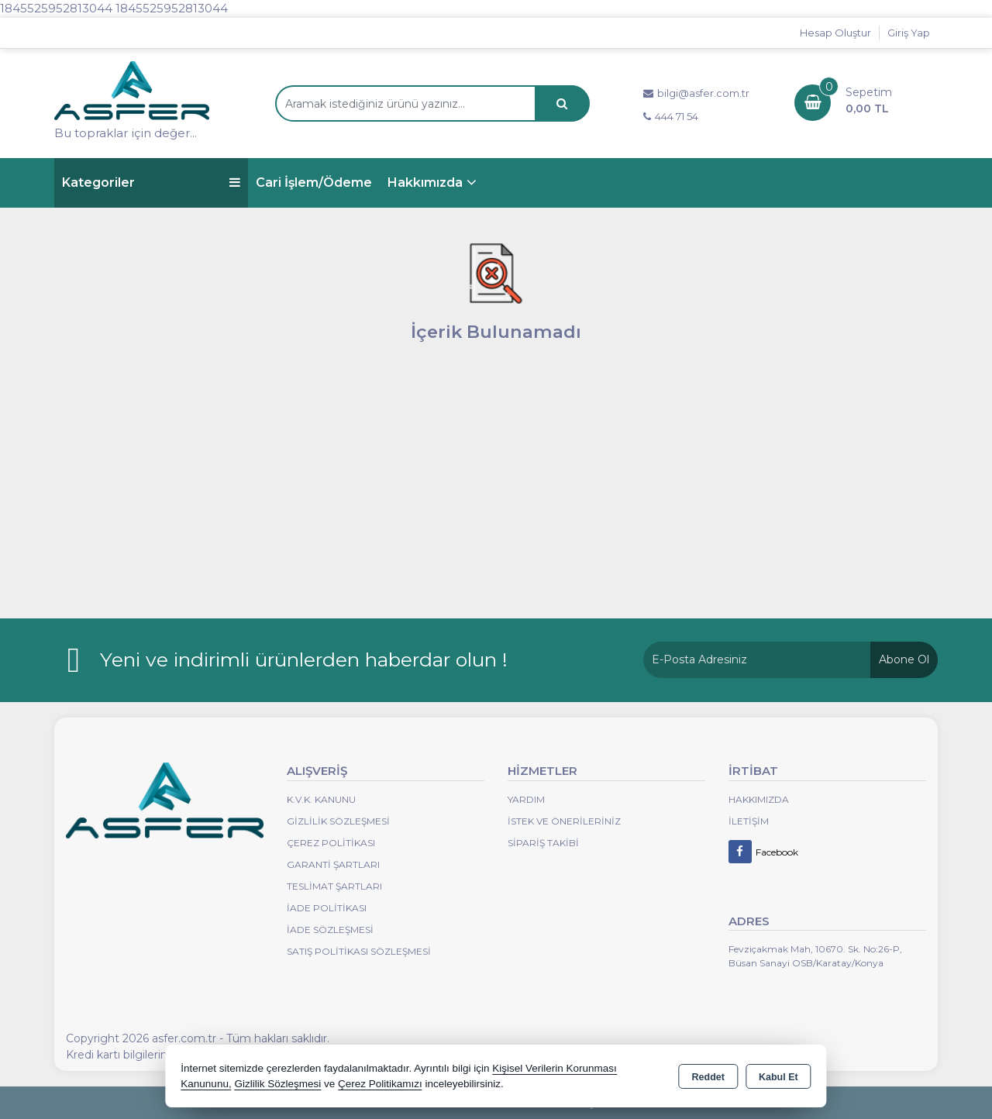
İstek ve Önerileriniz (564, 821)
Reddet (708, 1077)
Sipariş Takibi (543, 843)
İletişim (748, 821)
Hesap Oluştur (835, 32)
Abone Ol (904, 659)
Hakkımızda (425, 182)
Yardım (526, 799)
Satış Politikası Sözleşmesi (359, 951)
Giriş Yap (908, 32)
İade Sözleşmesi (330, 929)
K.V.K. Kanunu (321, 799)
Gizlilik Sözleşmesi (338, 821)
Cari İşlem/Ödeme (314, 182)
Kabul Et (778, 1077)
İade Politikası (327, 908)
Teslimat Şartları (334, 886)
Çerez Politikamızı (380, 1084)
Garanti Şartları (333, 864)
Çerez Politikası (331, 843)
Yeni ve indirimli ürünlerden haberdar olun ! (304, 659)
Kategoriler (151, 182)
